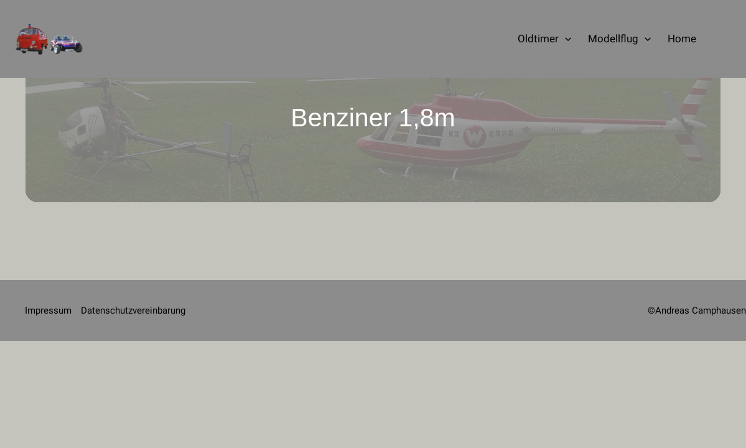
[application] (565, 39)
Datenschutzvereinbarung (133, 310)
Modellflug (619, 39)
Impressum (48, 310)
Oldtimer (544, 39)
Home (682, 38)
